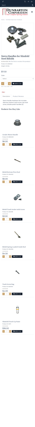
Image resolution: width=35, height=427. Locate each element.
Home (2, 19)
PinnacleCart (24, 424)
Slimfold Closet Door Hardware (14, 19)
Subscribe (28, 350)
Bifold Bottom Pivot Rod (11, 172)
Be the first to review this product (19, 61)
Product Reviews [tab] (18, 96)
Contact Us (17, 398)
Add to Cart (17, 83)
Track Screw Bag (8, 284)
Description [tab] (6, 96)
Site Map (17, 388)
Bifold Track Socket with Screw (13, 209)
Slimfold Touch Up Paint (11, 322)
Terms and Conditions (17, 395)
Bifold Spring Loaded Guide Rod (14, 247)
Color (3, 75)
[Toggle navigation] (32, 12)
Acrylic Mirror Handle (10, 135)
